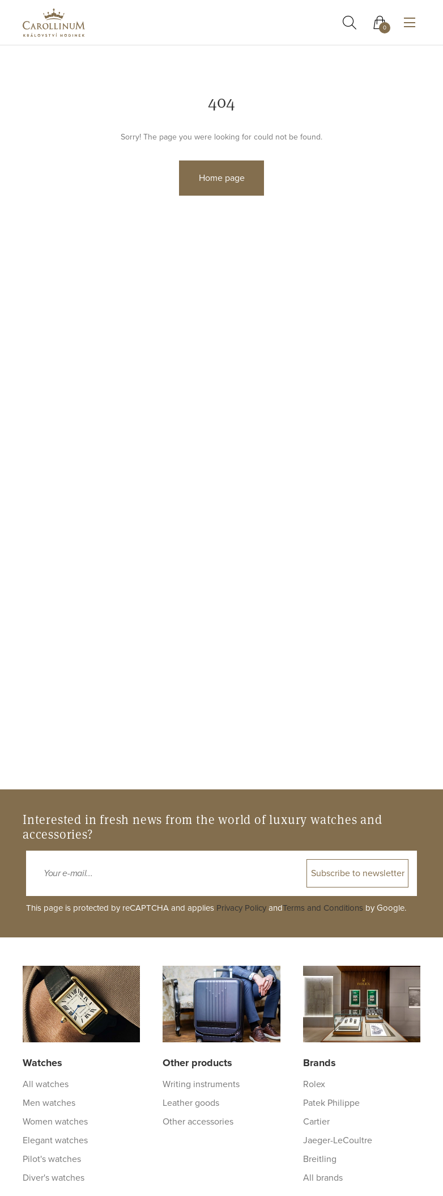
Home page (222, 178)
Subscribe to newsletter (357, 873)
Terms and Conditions (323, 908)
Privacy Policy (241, 908)
